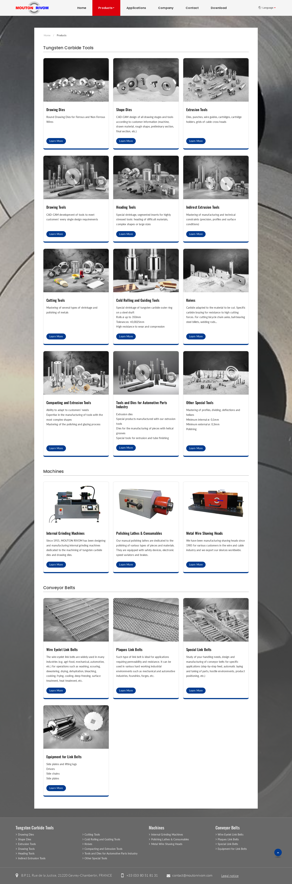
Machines (53, 471)
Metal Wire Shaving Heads (204, 533)
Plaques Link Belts (129, 649)
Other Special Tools (199, 402)
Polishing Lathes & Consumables (139, 533)
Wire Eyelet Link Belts (62, 649)
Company (166, 8)
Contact (192, 8)
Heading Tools (126, 207)
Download (219, 8)
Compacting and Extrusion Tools (68, 402)
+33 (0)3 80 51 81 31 (142, 875)
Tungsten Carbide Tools (68, 48)
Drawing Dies (55, 109)
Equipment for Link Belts (64, 756)
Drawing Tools (56, 207)
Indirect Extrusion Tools (203, 207)
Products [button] (105, 8)
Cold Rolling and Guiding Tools (137, 300)
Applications (136, 8)
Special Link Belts (199, 649)
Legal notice (230, 876)
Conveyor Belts (59, 588)
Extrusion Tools (196, 109)
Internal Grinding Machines (65, 533)
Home (81, 8)
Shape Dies (124, 109)
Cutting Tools (55, 300)
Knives (191, 300)
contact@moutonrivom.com (192, 875)
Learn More (56, 141)
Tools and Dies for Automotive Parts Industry (141, 404)
